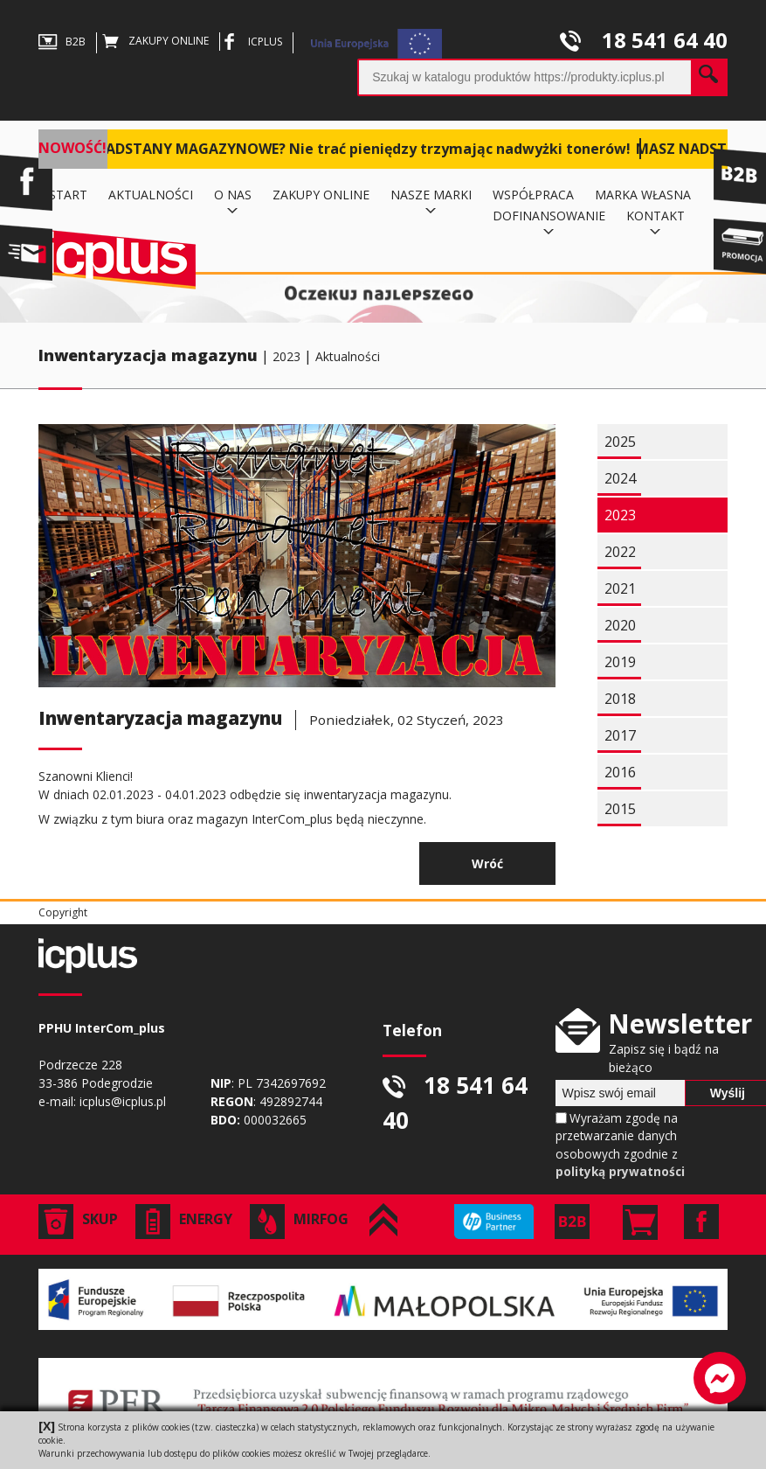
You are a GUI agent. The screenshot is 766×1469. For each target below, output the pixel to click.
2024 (620, 478)
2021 (620, 588)
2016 (620, 772)
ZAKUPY (155, 40)
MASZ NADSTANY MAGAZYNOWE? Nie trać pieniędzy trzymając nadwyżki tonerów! (341, 148)
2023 (286, 356)
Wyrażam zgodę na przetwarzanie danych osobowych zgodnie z (620, 1145)
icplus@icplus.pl (122, 1101)
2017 (620, 735)
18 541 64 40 (644, 39)
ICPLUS (251, 41)
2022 (620, 551)
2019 (620, 662)
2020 (620, 625)
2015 (620, 808)
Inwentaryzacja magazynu (148, 355)
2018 (620, 698)
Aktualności (347, 356)
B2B (62, 41)
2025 (620, 441)
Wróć (487, 863)
